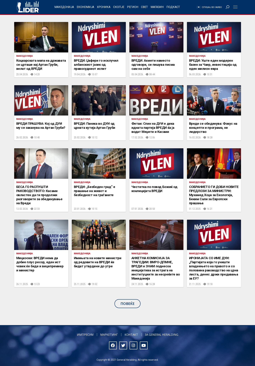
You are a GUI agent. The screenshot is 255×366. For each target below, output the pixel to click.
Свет (144, 7)
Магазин (157, 7)
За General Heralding (161, 335)
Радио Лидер (28, 7)
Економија (85, 7)
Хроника (103, 7)
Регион (132, 7)
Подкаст (173, 7)
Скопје (118, 7)
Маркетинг (109, 335)
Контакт (131, 335)
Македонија (64, 7)
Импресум (85, 335)
